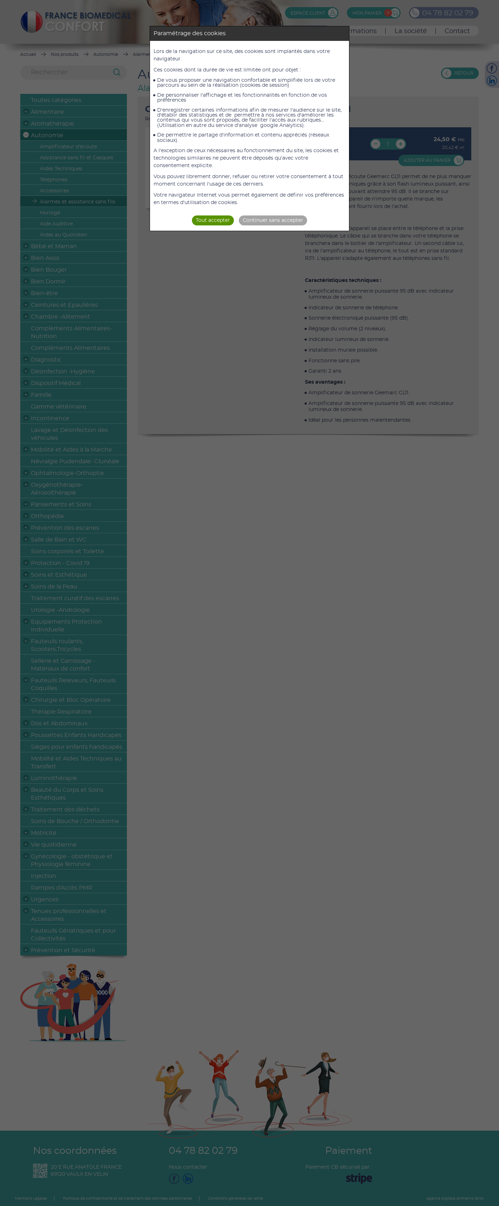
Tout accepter (213, 220)
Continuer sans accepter (273, 220)
